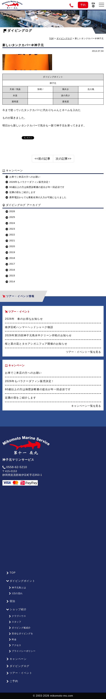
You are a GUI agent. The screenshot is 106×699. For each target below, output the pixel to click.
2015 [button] (10, 275)
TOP (51, 38)
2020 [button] (10, 246)
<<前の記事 (42, 158)
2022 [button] (10, 234)
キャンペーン (16, 659)
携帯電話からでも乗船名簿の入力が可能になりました (36, 197)
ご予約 (12, 681)
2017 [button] (10, 264)
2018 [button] (10, 258)
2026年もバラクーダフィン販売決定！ (28, 182)
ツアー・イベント (19, 673)
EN (93, 4)
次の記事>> (63, 158)
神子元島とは (17, 587)
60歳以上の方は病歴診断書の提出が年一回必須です (35, 187)
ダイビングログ (17, 30)
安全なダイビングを (21, 633)
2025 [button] (10, 217)
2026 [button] (10, 211)
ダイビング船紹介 (20, 627)
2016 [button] (10, 269)
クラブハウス (17, 616)
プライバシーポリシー (22, 651)
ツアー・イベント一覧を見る (83, 352)
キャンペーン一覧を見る (86, 405)
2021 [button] (10, 240)
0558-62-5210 (14, 467)
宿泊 (10, 601)
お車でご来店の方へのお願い (23, 177)
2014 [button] (10, 281)
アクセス (15, 645)
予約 (83, 5)
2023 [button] (10, 229)
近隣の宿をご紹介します (21, 192)
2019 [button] (10, 252)
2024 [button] (10, 223)
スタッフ (15, 621)
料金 (12, 639)
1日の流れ (16, 593)
